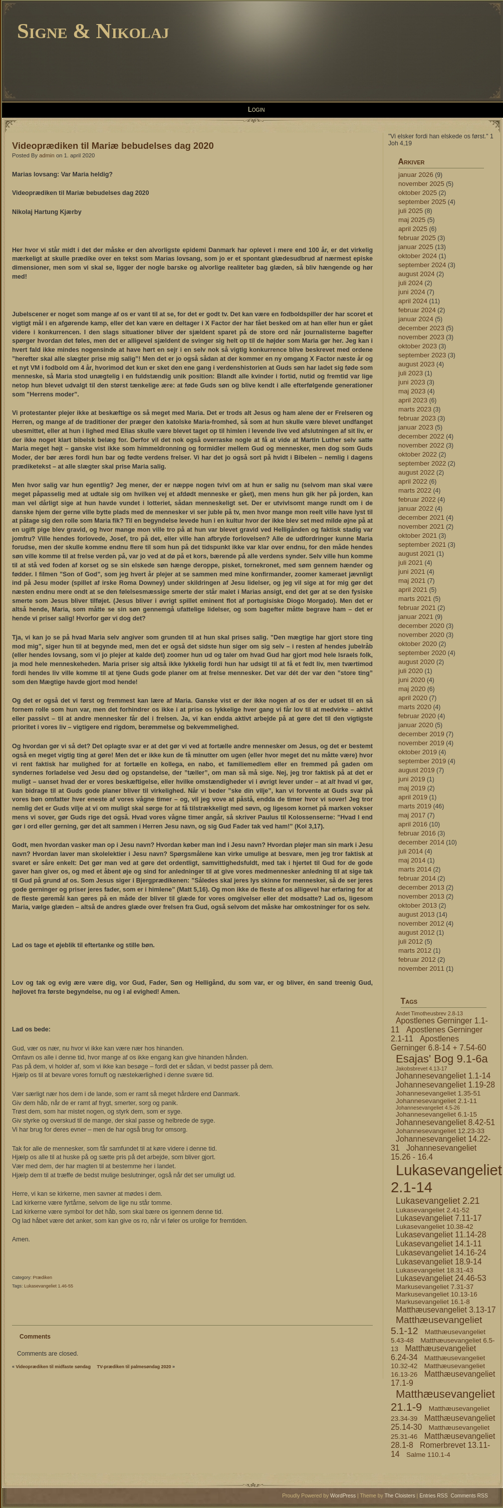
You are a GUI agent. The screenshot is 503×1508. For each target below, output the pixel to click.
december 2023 (421, 328)
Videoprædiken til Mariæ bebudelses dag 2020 (113, 145)
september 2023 (422, 355)
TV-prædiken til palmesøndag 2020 (134, 1366)
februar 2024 (417, 310)
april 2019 (412, 797)
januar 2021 (415, 616)
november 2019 (421, 743)
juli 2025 (410, 210)
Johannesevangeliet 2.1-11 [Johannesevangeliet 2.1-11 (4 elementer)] (436, 1101)
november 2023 (421, 337)
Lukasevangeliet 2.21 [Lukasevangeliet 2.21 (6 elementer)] (437, 1201)
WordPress (343, 1495)
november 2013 (421, 896)
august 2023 (416, 364)
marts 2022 (414, 490)
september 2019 (422, 761)
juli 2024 (410, 283)
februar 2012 (417, 959)
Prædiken (43, 1277)
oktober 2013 (417, 905)
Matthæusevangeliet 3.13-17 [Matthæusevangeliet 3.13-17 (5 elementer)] (446, 1310)
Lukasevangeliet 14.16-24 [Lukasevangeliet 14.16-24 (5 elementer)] (441, 1252)
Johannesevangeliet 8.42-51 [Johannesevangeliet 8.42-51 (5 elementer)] (445, 1122)
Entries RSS (433, 1495)
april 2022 (412, 481)
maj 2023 (411, 391)
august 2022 (416, 472)
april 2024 (412, 301)
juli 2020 (410, 671)
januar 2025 (415, 247)
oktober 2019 (417, 752)
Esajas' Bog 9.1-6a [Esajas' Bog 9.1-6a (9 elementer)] (442, 1058)
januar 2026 (415, 174)
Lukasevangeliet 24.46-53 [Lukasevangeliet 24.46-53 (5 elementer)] (441, 1278)
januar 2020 (415, 725)
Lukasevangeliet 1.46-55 (48, 1285)
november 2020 (421, 634)
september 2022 (422, 463)
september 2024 (422, 265)
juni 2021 (411, 571)
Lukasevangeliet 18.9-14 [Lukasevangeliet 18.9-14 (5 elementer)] (439, 1261)
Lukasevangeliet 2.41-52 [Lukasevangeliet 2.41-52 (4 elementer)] (432, 1210)
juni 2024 (411, 292)
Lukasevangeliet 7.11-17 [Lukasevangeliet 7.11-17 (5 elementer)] (439, 1218)
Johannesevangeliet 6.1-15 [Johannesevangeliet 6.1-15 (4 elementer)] (436, 1114)
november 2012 (421, 923)
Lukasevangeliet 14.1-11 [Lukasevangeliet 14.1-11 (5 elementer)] (439, 1243)
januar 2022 (415, 508)
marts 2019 (414, 806)
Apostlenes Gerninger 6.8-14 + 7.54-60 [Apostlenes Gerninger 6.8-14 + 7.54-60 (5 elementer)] (438, 1043)
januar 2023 (415, 427)
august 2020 (416, 662)
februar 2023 (417, 418)
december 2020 (421, 625)
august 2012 (416, 932)
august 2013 (416, 914)
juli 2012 (410, 941)
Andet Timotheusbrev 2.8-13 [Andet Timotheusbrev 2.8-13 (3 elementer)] (429, 1013)
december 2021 (421, 517)
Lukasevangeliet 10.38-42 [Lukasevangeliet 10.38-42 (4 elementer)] (434, 1226)
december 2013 (421, 887)
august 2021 (416, 553)
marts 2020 (414, 707)
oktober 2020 (417, 644)
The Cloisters (399, 1495)
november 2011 (421, 968)
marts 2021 (414, 598)
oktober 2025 (417, 192)
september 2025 (422, 201)
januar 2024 (415, 319)
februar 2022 (417, 499)
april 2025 (412, 229)
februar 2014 (417, 878)
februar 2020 (417, 716)
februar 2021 (417, 607)
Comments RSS (469, 1495)
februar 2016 (417, 833)
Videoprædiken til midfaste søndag (53, 1366)
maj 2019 (411, 788)
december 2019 (421, 734)
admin (47, 155)
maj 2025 (411, 220)
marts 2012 (414, 950)
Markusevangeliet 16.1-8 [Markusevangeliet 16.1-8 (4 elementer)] (433, 1302)
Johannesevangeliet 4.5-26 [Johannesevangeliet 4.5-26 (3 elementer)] (428, 1108)
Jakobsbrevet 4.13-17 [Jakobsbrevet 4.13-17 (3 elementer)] (421, 1068)
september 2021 (422, 544)
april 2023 (412, 400)
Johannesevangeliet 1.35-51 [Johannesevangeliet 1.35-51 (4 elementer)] (438, 1093)
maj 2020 (411, 689)
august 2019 (416, 770)
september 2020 (422, 653)
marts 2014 (414, 869)
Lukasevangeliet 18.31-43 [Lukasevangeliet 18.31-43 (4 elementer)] (434, 1270)
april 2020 (412, 698)
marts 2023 (414, 409)
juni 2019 (411, 779)
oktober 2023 (417, 346)
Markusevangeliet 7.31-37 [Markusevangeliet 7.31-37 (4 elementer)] (434, 1286)
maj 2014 (411, 860)
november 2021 (421, 526)
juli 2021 (410, 562)
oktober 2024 (417, 256)
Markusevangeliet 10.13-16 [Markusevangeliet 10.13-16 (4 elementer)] (436, 1294)
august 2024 (416, 274)
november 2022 (421, 445)
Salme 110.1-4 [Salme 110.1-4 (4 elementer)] (428, 1454)
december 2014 (421, 842)
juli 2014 (410, 851)
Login (256, 109)
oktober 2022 (417, 454)
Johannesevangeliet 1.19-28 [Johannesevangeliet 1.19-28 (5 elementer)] (445, 1085)
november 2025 (421, 183)
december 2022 (421, 436)
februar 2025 (417, 238)
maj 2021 (411, 580)
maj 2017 (411, 815)
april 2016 (412, 824)
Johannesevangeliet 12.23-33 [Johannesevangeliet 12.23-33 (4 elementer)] (440, 1131)
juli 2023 (410, 373)
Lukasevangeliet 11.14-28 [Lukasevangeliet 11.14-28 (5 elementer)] (441, 1234)
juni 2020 (411, 680)
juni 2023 (411, 382)
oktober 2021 (417, 535)
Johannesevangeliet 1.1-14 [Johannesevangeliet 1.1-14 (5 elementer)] (443, 1075)
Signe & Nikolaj (93, 31)
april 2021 (412, 589)
